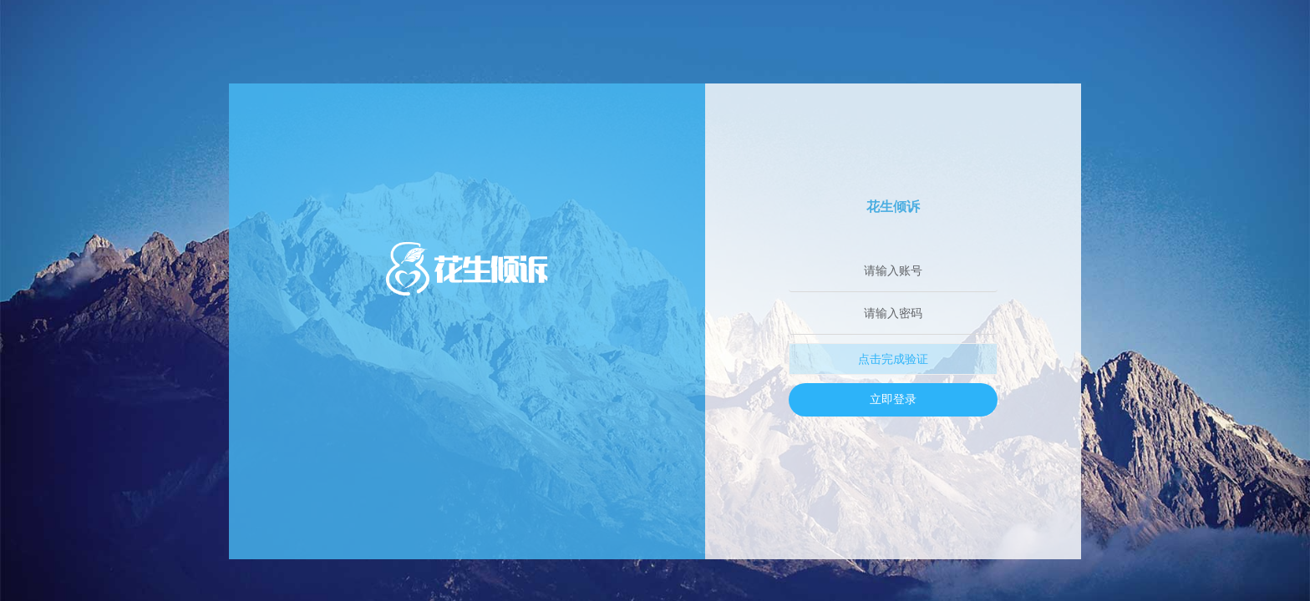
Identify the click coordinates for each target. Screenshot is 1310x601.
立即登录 (893, 399)
